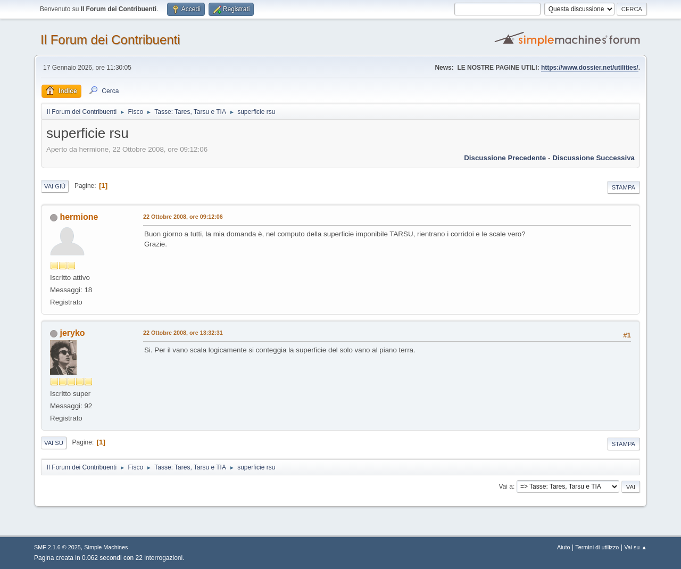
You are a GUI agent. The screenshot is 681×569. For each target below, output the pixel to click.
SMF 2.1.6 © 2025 (57, 547)
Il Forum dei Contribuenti (110, 39)
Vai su (53, 443)
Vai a (505, 486)
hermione (79, 216)
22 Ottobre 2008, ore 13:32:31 (183, 332)
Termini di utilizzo (597, 547)
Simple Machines (106, 547)
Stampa (623, 187)
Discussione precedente (505, 158)
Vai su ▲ (635, 547)
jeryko (72, 332)
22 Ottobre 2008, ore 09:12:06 (183, 216)
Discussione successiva (593, 158)
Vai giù (54, 186)
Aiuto (563, 547)
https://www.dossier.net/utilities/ (589, 67)
